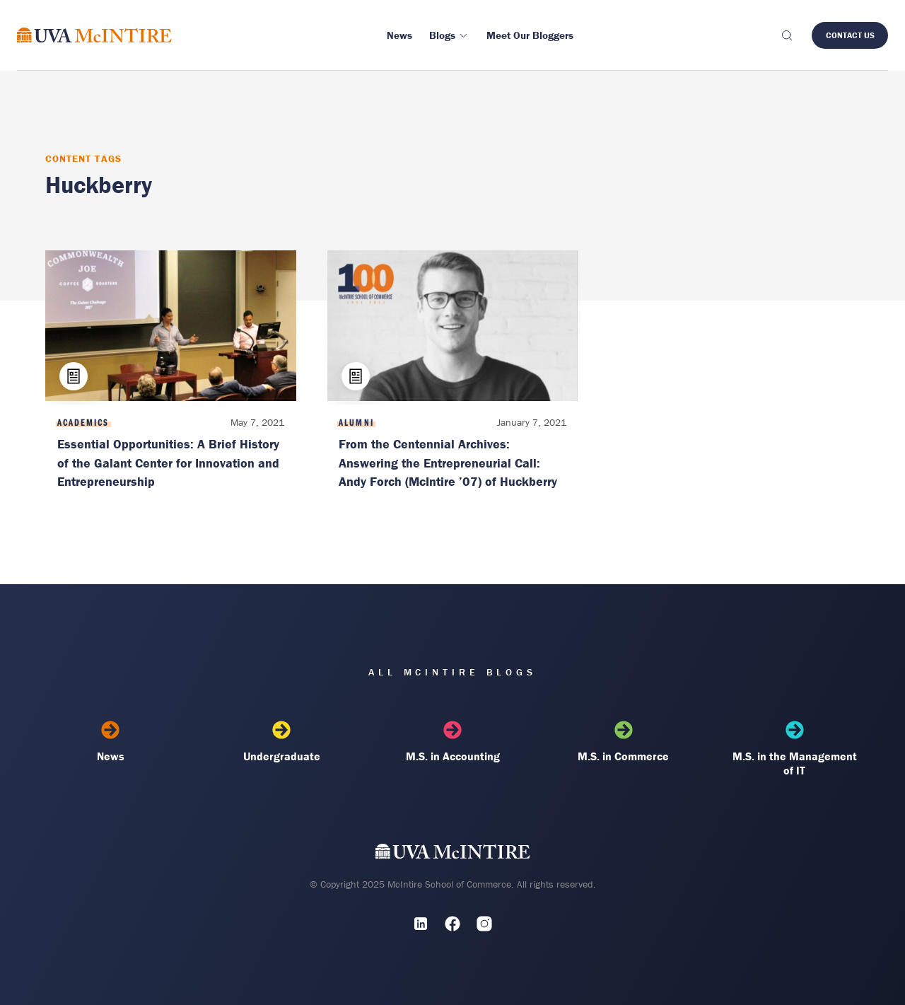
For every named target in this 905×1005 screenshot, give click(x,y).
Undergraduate (281, 742)
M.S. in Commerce (624, 742)
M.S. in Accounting (452, 742)
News (110, 742)
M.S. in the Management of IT (795, 749)
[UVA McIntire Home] (452, 854)
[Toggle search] (786, 35)
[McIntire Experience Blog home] (94, 35)
